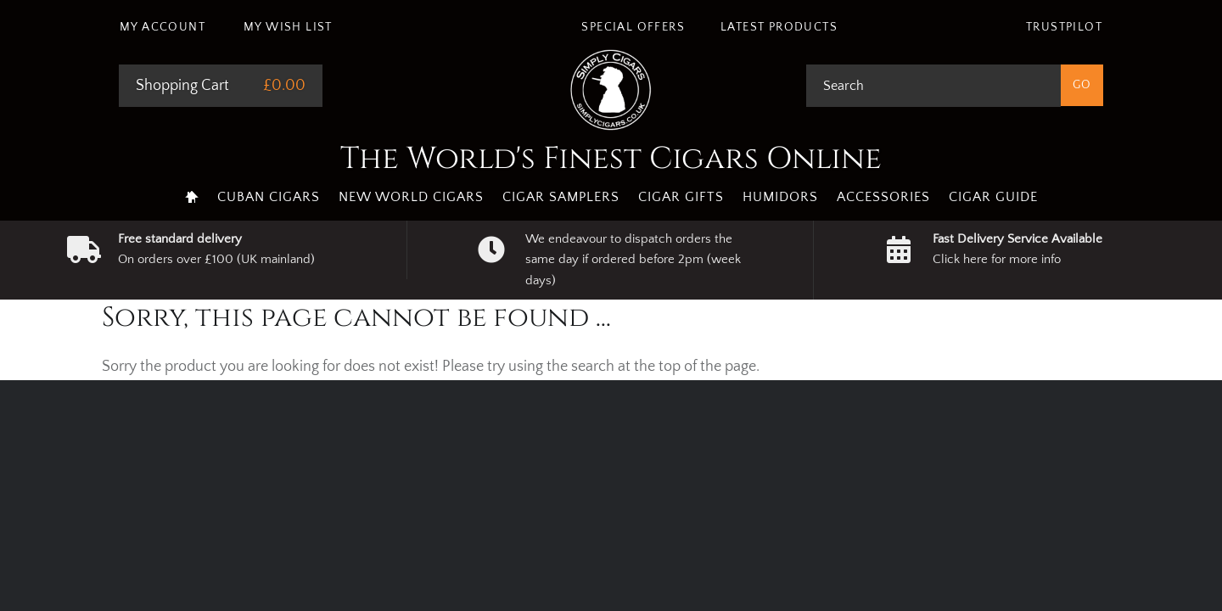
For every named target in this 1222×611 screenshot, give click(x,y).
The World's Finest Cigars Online (611, 158)
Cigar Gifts (681, 197)
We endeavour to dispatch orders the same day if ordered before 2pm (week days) (633, 260)
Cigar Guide (993, 197)
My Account (162, 27)
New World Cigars (411, 197)
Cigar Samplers (560, 197)
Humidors (780, 197)
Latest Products (779, 27)
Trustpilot (1064, 27)
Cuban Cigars (268, 197)
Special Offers (633, 27)
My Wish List (288, 27)
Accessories (883, 197)
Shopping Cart (182, 85)
